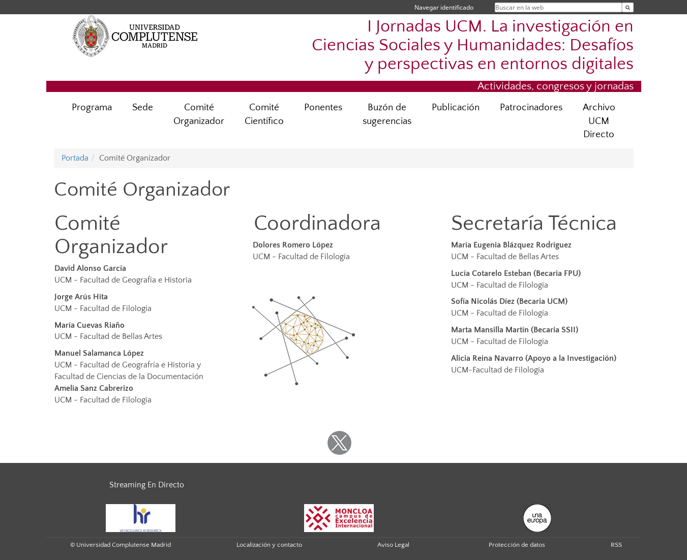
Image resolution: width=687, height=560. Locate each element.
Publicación (456, 107)
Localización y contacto (269, 544)
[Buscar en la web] (628, 7)
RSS (616, 544)
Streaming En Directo (146, 484)
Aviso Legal (393, 544)
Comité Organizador (198, 114)
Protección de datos (517, 544)
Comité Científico (264, 114)
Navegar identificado (443, 7)
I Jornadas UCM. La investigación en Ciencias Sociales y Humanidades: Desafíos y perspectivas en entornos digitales (473, 45)
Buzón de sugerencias (387, 114)
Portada (75, 158)
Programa (92, 107)
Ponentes (323, 107)
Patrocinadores (531, 107)
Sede (142, 107)
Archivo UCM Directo (599, 121)
